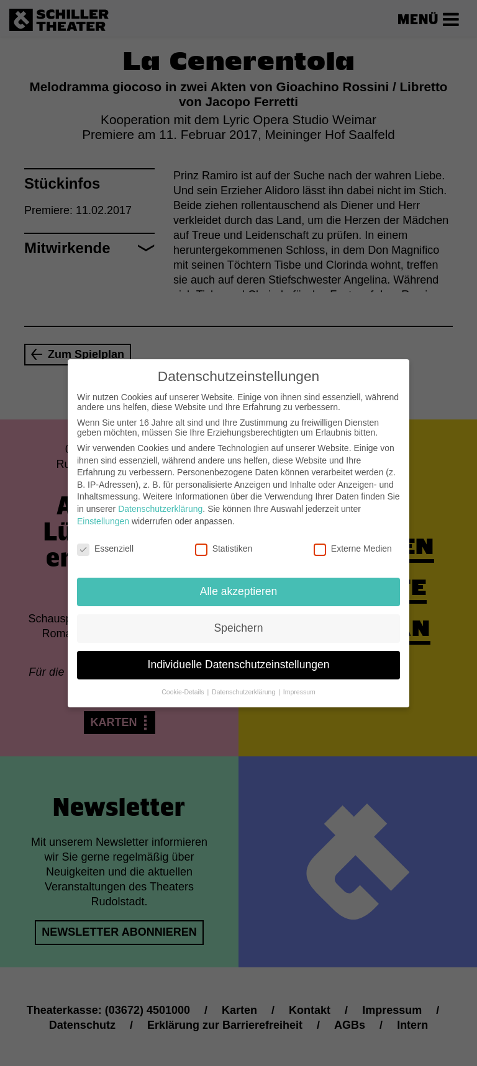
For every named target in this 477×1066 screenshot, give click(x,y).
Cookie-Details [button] (183, 680)
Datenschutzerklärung (160, 497)
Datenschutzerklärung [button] (244, 680)
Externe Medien (353, 537)
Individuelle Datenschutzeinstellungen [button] (239, 653)
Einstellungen (103, 509)
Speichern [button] (238, 616)
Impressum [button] (299, 680)
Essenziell (105, 537)
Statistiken (224, 537)
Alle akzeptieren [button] (239, 579)
